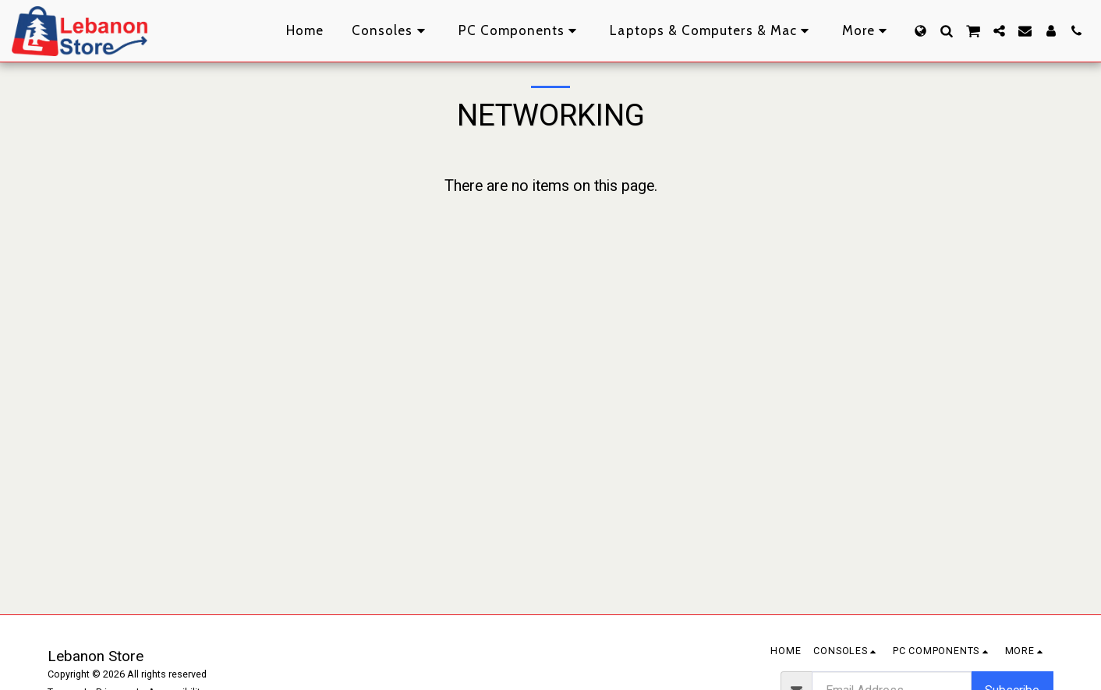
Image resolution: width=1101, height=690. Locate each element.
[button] (946, 30)
